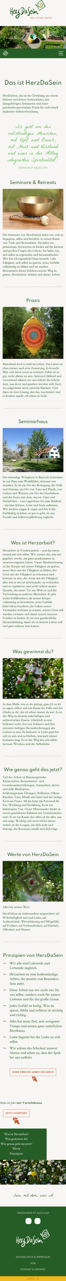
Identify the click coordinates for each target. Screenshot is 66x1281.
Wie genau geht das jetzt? (16, 1144)
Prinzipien (16, 1153)
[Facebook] (29, 1221)
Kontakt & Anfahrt (33, 1269)
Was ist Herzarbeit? (16, 1134)
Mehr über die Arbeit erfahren (33, 1072)
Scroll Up (33, 1279)
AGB (33, 1263)
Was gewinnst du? (16, 1139)
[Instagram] (37, 1221)
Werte (16, 1148)
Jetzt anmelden (16, 1113)
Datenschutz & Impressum (33, 1257)
